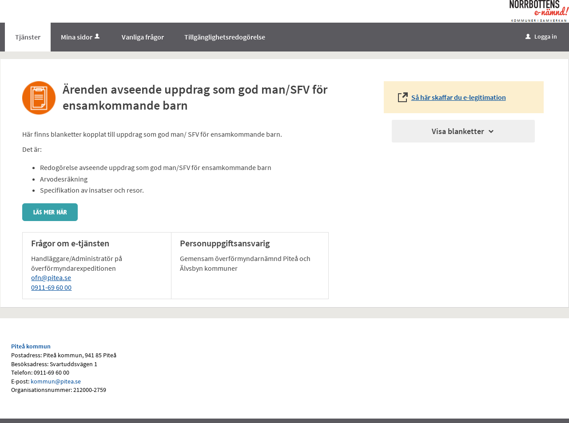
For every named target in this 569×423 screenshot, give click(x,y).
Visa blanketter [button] (463, 131)
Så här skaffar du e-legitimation (458, 97)
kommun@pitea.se (56, 381)
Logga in (541, 36)
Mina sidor (81, 36)
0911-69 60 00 (51, 287)
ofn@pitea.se (51, 277)
